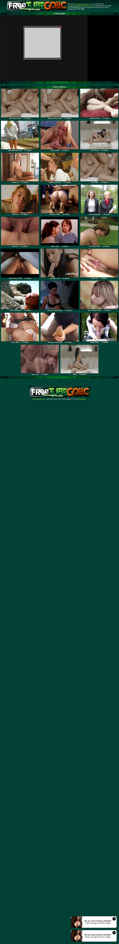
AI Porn (92, 6)
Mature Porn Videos (82, 6)
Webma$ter (82, 399)
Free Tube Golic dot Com (83, 4)
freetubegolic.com (38, 399)
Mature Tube (72, 6)
